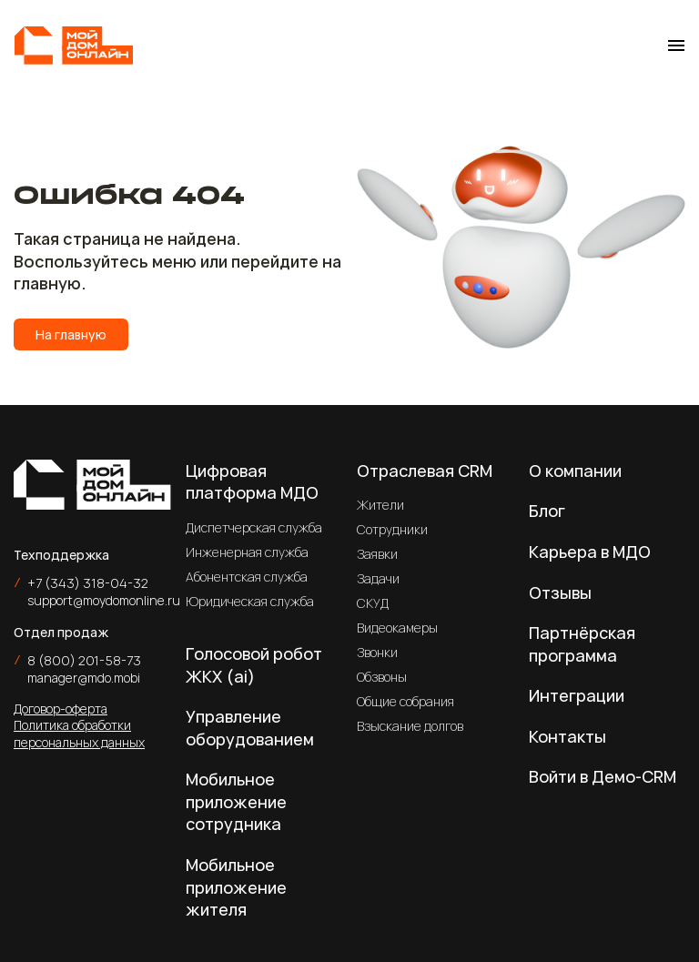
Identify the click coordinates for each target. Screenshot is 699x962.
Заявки (377, 553)
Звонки (377, 652)
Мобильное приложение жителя (236, 887)
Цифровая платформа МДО (252, 482)
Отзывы (560, 592)
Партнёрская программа (582, 644)
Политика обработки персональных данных (79, 733)
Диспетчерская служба (254, 527)
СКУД (373, 603)
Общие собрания (405, 701)
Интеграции (576, 695)
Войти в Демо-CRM (602, 776)
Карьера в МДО (590, 551)
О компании (575, 470)
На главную (70, 334)
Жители (380, 504)
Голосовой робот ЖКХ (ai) (254, 665)
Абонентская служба (247, 576)
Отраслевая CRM (424, 470)
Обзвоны (382, 676)
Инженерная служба (247, 552)
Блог (547, 511)
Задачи (378, 578)
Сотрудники (392, 529)
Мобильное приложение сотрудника (236, 801)
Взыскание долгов (410, 725)
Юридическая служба (250, 601)
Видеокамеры (397, 627)
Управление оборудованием (250, 727)
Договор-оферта (60, 708)
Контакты (567, 736)
